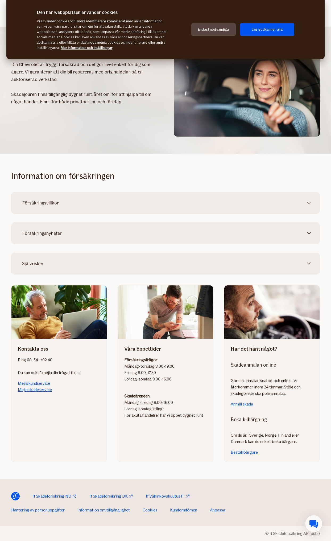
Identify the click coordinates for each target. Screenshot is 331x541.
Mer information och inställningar (86, 48)
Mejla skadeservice (35, 389)
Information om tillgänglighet (103, 510)
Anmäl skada (242, 404)
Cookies (150, 510)
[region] (165, 29)
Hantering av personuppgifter (38, 510)
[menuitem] (313, 523)
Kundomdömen (183, 510)
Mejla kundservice (34, 383)
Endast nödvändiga (213, 29)
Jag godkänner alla (267, 29)
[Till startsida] (15, 496)
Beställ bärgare (244, 452)
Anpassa (217, 510)
